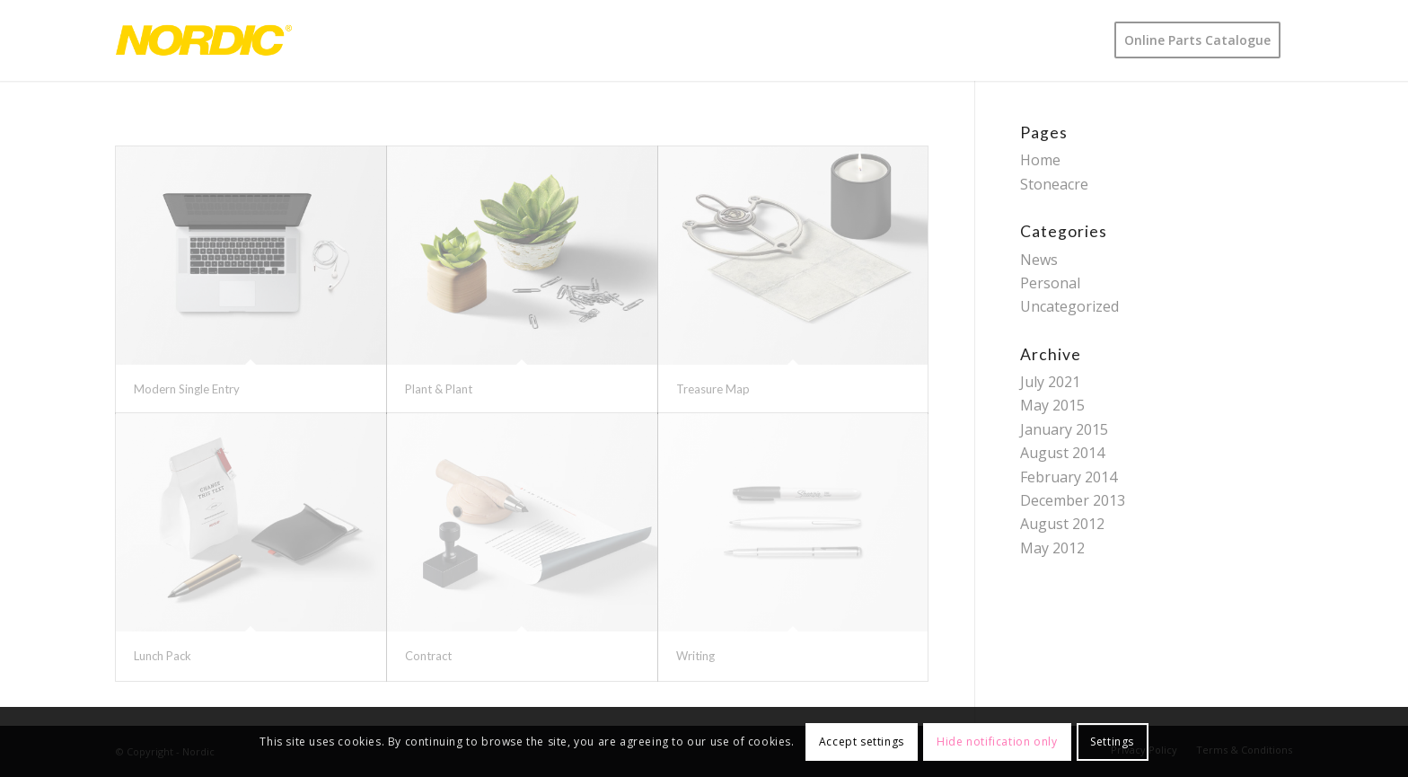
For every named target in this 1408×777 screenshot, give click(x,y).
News (1039, 259)
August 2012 (1062, 524)
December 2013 (1072, 500)
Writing (695, 656)
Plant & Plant (438, 389)
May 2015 (1052, 405)
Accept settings (861, 741)
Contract (428, 656)
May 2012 (1052, 548)
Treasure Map (713, 389)
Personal (1050, 283)
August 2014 (1062, 453)
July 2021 (1050, 382)
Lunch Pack (162, 656)
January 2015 (1064, 429)
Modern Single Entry (187, 389)
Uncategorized (1069, 306)
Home (1040, 160)
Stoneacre (1054, 184)
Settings (1112, 741)
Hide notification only (997, 741)
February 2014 (1068, 477)
